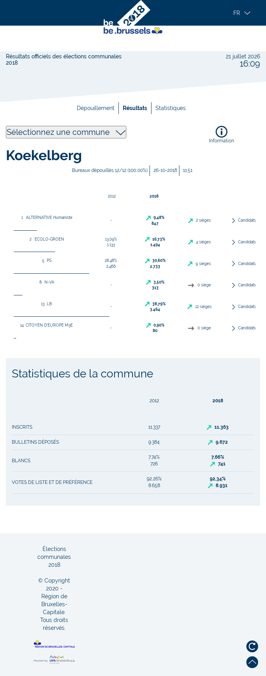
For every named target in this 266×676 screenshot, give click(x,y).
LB (45, 304)
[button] (244, 13)
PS (45, 260)
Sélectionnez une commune (66, 132)
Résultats (135, 108)
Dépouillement (96, 108)
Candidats (247, 220)
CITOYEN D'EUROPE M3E (45, 325)
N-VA (45, 282)
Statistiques (170, 108)
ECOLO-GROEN (45, 239)
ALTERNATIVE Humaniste (45, 217)
